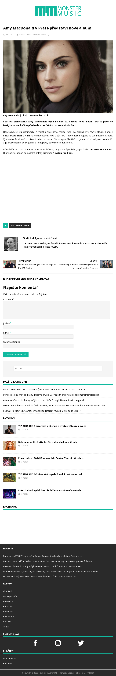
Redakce (7, 663)
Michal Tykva (25, 34)
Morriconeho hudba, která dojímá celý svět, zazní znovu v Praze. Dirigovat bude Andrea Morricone (54, 405)
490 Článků (52, 238)
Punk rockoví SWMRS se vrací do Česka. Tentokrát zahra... (51, 458)
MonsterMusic (10, 658)
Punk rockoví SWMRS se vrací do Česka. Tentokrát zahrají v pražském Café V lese (45, 389)
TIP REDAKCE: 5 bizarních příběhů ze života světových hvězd (52, 425)
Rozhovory (8, 616)
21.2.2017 (10, 34)
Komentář (8, 299)
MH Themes (60, 673)
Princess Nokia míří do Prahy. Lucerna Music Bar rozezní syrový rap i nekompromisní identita (51, 394)
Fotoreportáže (10, 596)
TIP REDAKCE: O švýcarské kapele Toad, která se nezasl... (51, 474)
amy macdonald (20, 225)
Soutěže (7, 621)
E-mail (6, 332)
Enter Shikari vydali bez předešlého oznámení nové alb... (50, 490)
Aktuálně (7, 591)
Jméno (6, 323)
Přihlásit (90, 673)
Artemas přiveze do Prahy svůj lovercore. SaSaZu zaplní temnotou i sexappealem (45, 400)
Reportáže (8, 611)
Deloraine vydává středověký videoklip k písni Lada (47, 442)
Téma (6, 626)
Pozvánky (41, 34)
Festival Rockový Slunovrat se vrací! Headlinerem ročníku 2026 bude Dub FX (42, 410)
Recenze (7, 606)
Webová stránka (11, 341)
